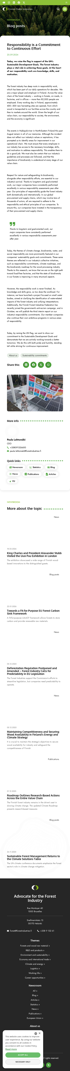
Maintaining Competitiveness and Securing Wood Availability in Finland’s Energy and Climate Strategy (33, 734)
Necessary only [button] (23, 1062)
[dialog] (23, 1049)
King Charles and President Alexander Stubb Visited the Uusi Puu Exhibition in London (34, 554)
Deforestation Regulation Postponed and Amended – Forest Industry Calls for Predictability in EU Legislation (32, 670)
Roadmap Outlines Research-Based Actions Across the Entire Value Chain (33, 797)
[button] (64, 9)
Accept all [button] (23, 1055)
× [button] (39, 1033)
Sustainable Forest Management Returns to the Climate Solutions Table (33, 857)
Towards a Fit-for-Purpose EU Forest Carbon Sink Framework (33, 612)
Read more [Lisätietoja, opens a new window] (11, 1049)
